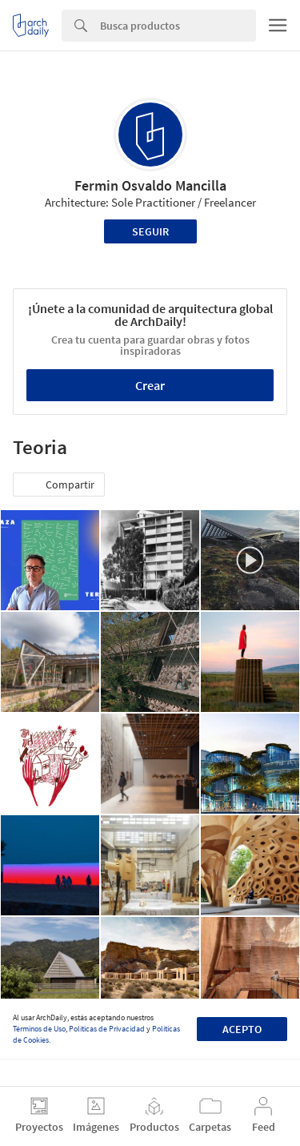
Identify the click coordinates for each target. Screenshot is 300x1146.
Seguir (150, 231)
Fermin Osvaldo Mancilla (150, 185)
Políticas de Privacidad (107, 1028)
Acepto (242, 1029)
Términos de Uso (39, 1028)
